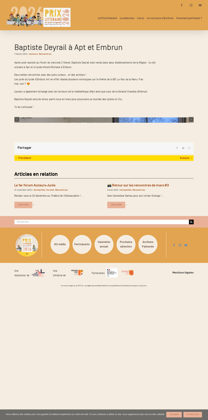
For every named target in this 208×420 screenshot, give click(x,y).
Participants (82, 375)
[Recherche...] (101, 352)
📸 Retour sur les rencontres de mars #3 (138, 316)
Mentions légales (183, 403)
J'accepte (174, 414)
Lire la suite (23, 335)
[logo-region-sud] (77, 400)
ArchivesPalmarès (148, 375)
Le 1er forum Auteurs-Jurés (34, 316)
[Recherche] (191, 352)
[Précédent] (16, 184)
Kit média (60, 375)
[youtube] (186, 376)
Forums (50, 321)
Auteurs (33, 54)
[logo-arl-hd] (38, 401)
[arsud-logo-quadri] (127, 401)
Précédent (24, 289)
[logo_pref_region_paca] (112, 400)
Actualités (39, 321)
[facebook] (174, 376)
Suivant (184, 289)
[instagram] (180, 376)
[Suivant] (191, 184)
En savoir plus (193, 414)
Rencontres (45, 54)
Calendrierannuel (104, 375)
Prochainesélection (126, 375)
